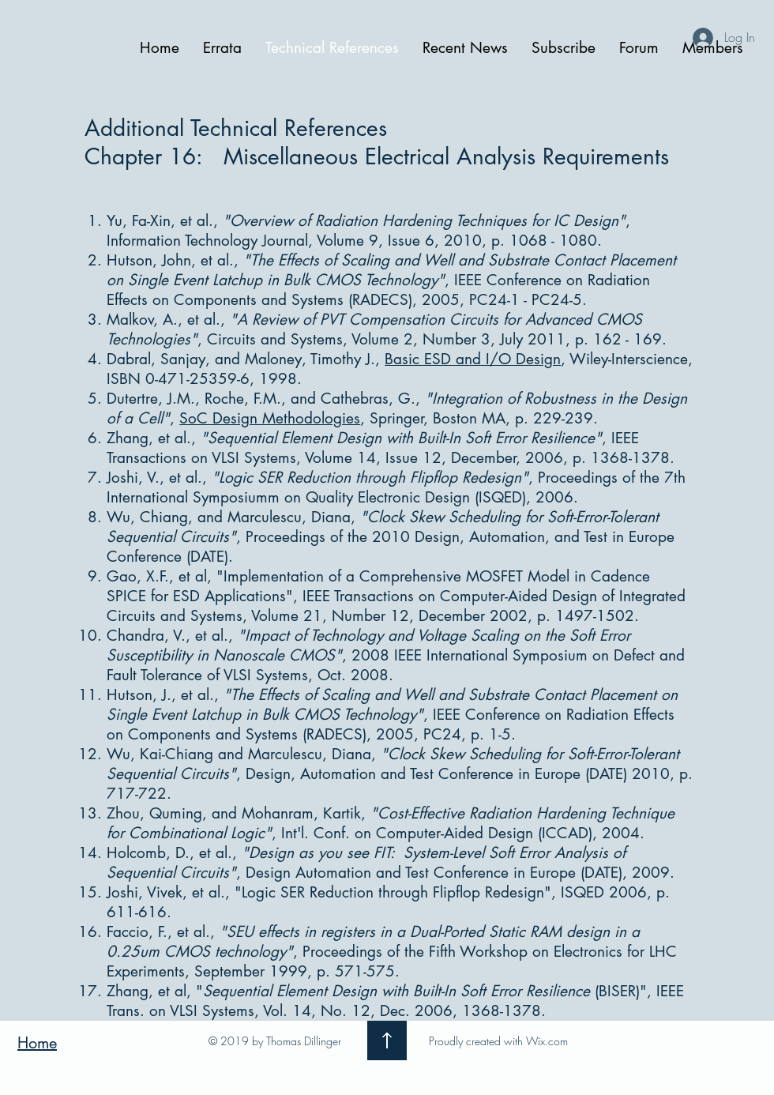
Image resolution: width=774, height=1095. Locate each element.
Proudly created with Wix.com (498, 1040)
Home (37, 1043)
